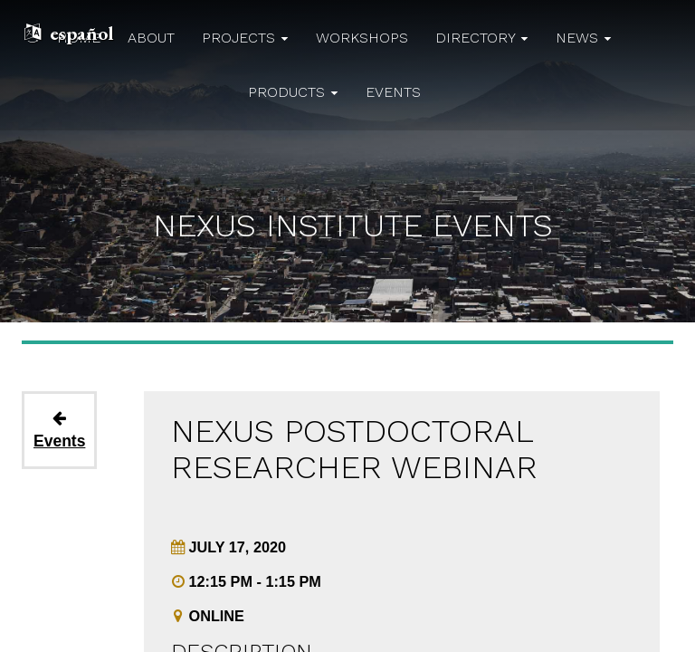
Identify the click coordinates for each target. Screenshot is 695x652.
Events (59, 430)
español (82, 33)
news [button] (584, 37)
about (151, 37)
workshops (362, 37)
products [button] (293, 92)
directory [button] (481, 37)
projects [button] (245, 37)
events (393, 92)
